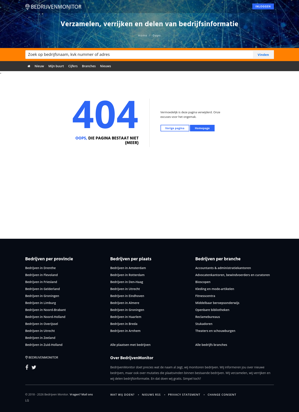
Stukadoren (204, 324)
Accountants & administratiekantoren (223, 268)
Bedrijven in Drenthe (40, 268)
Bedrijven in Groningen (42, 296)
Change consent (222, 395)
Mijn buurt (56, 66)
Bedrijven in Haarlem (126, 317)
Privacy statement (184, 395)
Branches (89, 66)
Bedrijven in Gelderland (42, 289)
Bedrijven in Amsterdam (128, 268)
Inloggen (263, 8)
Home (142, 35)
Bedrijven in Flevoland (41, 275)
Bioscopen (203, 282)
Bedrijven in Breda (124, 324)
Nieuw (39, 66)
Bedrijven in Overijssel (41, 324)
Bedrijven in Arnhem (125, 331)
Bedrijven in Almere (124, 303)
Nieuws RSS (151, 395)
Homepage (202, 128)
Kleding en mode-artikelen (214, 289)
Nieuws (105, 66)
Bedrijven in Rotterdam (127, 275)
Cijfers (73, 66)
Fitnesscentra (205, 296)
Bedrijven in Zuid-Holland (44, 345)
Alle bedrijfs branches (211, 345)
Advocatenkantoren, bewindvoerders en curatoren (232, 275)
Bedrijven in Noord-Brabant (45, 310)
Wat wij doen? (122, 395)
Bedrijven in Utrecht (40, 331)
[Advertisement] (149, 197)
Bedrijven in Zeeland (40, 338)
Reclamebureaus (207, 317)
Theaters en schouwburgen (215, 331)
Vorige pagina (175, 128)
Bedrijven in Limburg (40, 303)
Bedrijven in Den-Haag (126, 282)
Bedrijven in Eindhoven (127, 296)
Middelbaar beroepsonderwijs (217, 303)
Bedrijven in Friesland (41, 282)
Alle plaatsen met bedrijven (130, 345)
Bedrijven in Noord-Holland (45, 317)
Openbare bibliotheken (212, 310)
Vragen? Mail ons (81, 394)
